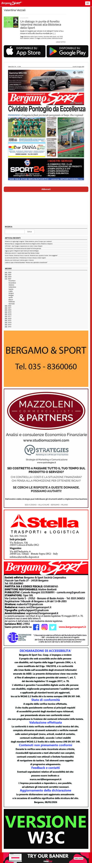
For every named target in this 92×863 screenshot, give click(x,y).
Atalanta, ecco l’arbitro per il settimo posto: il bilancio (19, 260)
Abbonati (46, 189)
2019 (9, 312)
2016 (9, 318)
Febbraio (12, 302)
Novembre (12, 283)
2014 (9, 322)
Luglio (11, 291)
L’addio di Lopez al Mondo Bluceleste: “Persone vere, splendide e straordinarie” (26, 262)
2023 (9, 279)
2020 (9, 310)
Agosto (11, 289)
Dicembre (12, 281)
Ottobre (11, 285)
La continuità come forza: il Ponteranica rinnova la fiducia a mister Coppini (25, 258)
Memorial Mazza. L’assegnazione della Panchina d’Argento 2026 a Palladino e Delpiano (28, 244)
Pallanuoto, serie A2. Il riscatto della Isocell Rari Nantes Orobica (22, 253)
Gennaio (12, 304)
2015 (9, 320)
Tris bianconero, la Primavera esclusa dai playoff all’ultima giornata (23, 248)
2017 (9, 316)
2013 (9, 325)
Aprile (11, 297)
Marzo (11, 300)
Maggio (11, 295)
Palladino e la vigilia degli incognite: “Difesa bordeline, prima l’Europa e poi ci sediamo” (28, 241)
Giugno (11, 293)
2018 (9, 314)
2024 (9, 277)
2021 (9, 308)
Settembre (12, 287)
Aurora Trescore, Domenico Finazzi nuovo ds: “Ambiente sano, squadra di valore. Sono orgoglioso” (31, 255)
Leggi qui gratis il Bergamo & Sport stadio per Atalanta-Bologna (22, 251)
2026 (9, 272)
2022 (9, 306)
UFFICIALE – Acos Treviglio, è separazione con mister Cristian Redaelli (23, 246)
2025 (9, 275)
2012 (9, 327)
